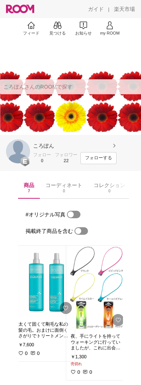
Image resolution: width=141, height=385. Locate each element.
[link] (44, 281)
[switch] (73, 214)
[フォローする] (98, 158)
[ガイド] (96, 9)
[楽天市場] (124, 9)
